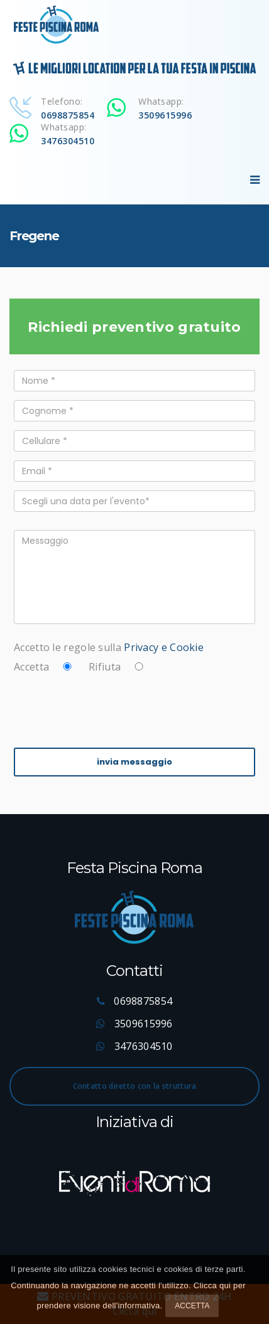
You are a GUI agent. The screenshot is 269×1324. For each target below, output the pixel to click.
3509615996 (165, 115)
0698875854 (67, 115)
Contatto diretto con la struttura (135, 1086)
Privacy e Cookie (164, 647)
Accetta (192, 1305)
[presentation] (109, 708)
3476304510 (67, 141)
